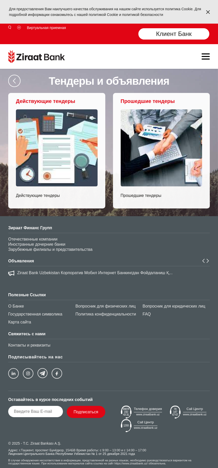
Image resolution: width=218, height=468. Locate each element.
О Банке (16, 306)
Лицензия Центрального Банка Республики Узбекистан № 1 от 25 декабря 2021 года (71, 454)
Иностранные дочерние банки (36, 244)
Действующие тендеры (38, 195)
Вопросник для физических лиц (105, 306)
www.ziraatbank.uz (148, 414)
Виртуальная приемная (46, 28)
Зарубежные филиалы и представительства (50, 249)
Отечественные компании (33, 239)
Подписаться (86, 412)
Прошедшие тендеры (141, 195)
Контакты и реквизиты (29, 345)
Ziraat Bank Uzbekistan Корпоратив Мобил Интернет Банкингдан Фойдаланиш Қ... (95, 273)
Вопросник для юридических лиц (174, 306)
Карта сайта (19, 322)
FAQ (147, 314)
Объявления (21, 261)
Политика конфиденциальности (105, 314)
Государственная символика (35, 314)
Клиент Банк (174, 33)
